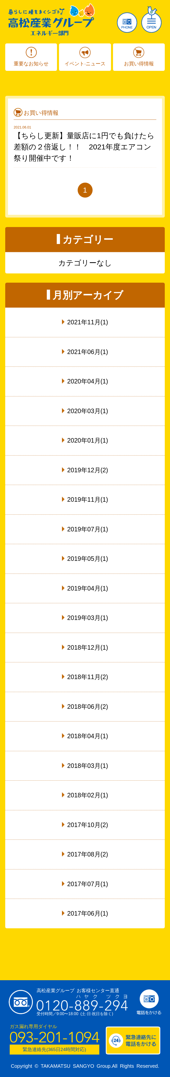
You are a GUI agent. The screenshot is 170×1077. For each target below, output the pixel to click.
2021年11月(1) (87, 322)
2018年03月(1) (87, 765)
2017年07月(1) (87, 883)
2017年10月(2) (87, 824)
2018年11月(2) (87, 676)
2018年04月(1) (87, 735)
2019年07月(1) (87, 529)
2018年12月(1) (87, 647)
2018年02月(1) (87, 795)
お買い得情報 (139, 63)
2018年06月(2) (87, 706)
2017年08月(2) (87, 854)
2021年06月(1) (87, 351)
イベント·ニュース (85, 63)
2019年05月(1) (87, 558)
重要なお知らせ (31, 63)
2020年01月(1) (87, 440)
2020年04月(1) (87, 381)
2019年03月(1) (87, 617)
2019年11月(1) (87, 499)
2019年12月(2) (87, 470)
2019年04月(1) (87, 588)
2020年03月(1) (87, 410)
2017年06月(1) (87, 913)
